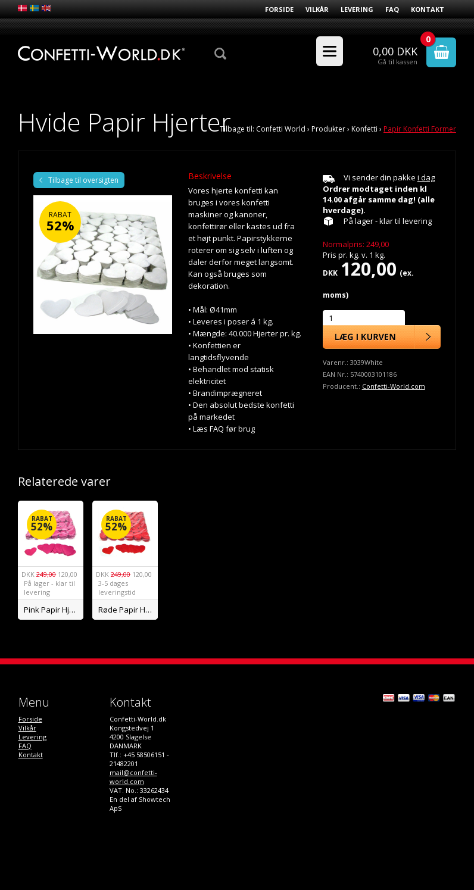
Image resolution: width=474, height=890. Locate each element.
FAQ (392, 9)
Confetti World (280, 129)
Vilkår (317, 9)
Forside (279, 9)
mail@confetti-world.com (133, 777)
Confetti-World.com (393, 386)
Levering (357, 9)
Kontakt (427, 9)
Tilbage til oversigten (83, 180)
